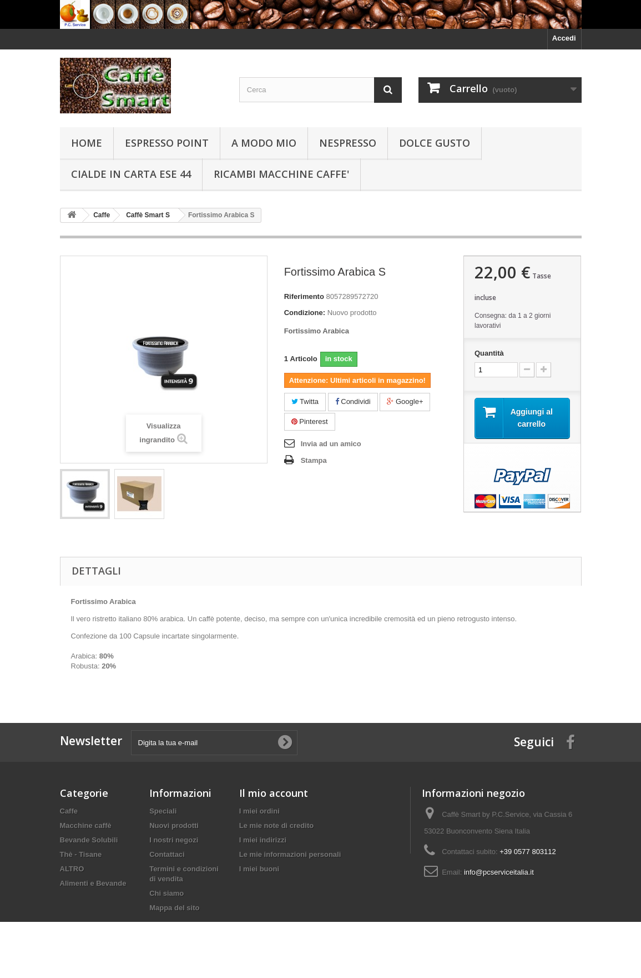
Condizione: (304, 312)
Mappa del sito (174, 908)
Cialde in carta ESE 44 (131, 174)
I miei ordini (259, 811)
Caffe (69, 811)
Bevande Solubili (89, 840)
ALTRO (72, 869)
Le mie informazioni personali (290, 854)
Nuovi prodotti (174, 825)
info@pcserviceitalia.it (499, 872)
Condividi (353, 401)
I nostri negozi (173, 840)
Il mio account (273, 793)
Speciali (162, 811)
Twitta (305, 401)
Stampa (314, 460)
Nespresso (347, 142)
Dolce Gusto (434, 142)
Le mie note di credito (276, 825)
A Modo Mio (263, 142)
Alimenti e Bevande (93, 883)
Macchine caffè (86, 825)
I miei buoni (259, 869)
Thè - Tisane (81, 854)
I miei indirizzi (262, 840)
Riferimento (304, 296)
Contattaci (167, 854)
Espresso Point (167, 142)
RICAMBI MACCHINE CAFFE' (281, 174)
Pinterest (309, 421)
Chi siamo (166, 893)
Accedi (564, 38)
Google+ (405, 401)
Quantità (489, 353)
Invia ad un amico (331, 444)
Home (86, 142)
